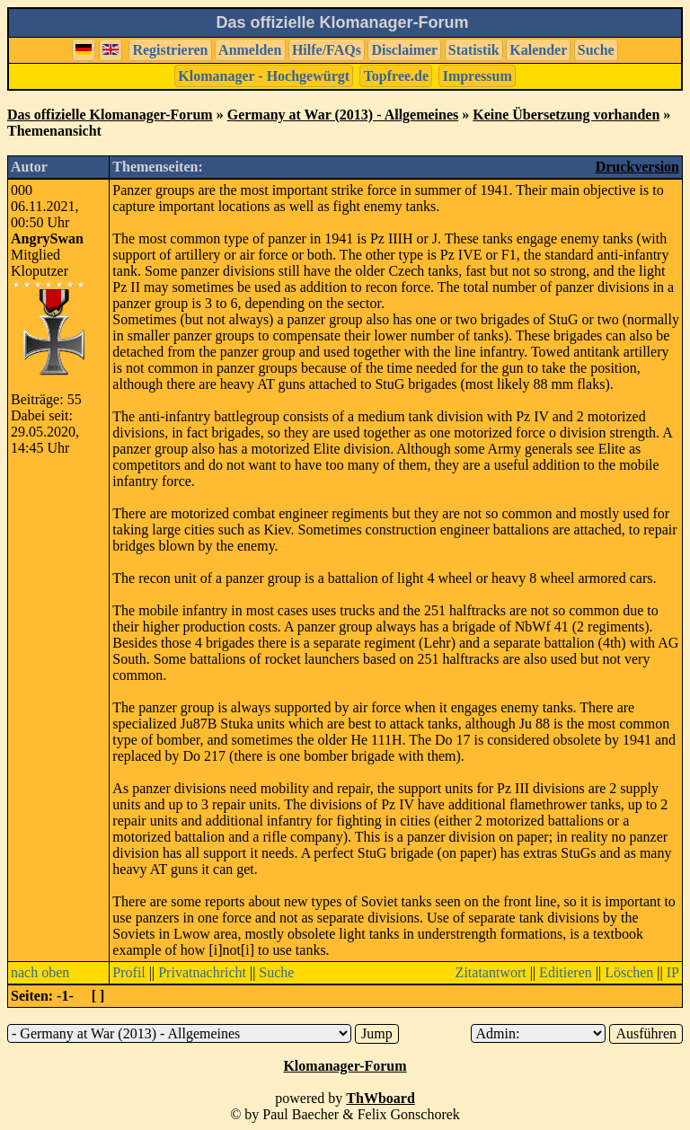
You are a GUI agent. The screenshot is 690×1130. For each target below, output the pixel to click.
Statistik (474, 49)
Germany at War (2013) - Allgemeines (343, 114)
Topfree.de (396, 76)
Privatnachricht (202, 972)
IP (673, 972)
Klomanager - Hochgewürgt (263, 76)
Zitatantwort (491, 972)
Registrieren (170, 49)
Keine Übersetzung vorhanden (566, 114)
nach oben (40, 972)
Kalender (538, 49)
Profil (128, 972)
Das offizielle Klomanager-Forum (110, 114)
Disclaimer (404, 49)
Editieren (565, 972)
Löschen (629, 972)
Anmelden (249, 49)
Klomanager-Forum (344, 1065)
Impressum (477, 76)
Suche (596, 49)
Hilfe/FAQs (326, 49)
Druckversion (637, 166)
